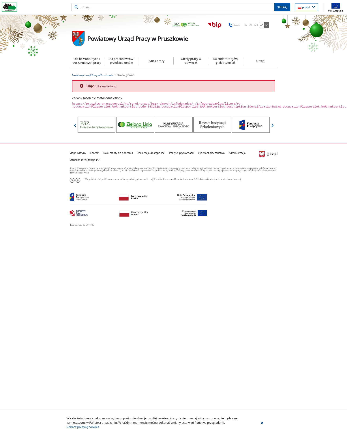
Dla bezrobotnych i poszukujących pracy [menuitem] (86, 61)
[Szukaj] (173, 7)
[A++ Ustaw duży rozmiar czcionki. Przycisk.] (256, 25)
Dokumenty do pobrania (118, 153)
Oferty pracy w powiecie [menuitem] (191, 61)
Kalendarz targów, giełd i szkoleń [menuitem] (225, 61)
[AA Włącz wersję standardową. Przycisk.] (261, 25)
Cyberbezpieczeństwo (211, 153)
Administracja (237, 153)
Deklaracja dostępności (151, 153)
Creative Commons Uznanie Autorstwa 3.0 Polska (179, 179)
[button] (262, 423)
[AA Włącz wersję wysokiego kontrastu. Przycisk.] (266, 25)
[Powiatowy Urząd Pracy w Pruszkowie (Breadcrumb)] (92, 75)
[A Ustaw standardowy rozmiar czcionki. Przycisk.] (246, 25)
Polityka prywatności (181, 153)
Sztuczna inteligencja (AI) (85, 160)
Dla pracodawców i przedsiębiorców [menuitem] (121, 61)
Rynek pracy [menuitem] (156, 61)
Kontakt (94, 153)
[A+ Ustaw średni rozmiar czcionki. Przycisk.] (251, 25)
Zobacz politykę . (83, 427)
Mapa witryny (78, 153)
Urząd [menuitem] (260, 61)
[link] (186, 25)
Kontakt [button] (234, 25)
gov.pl (268, 154)
